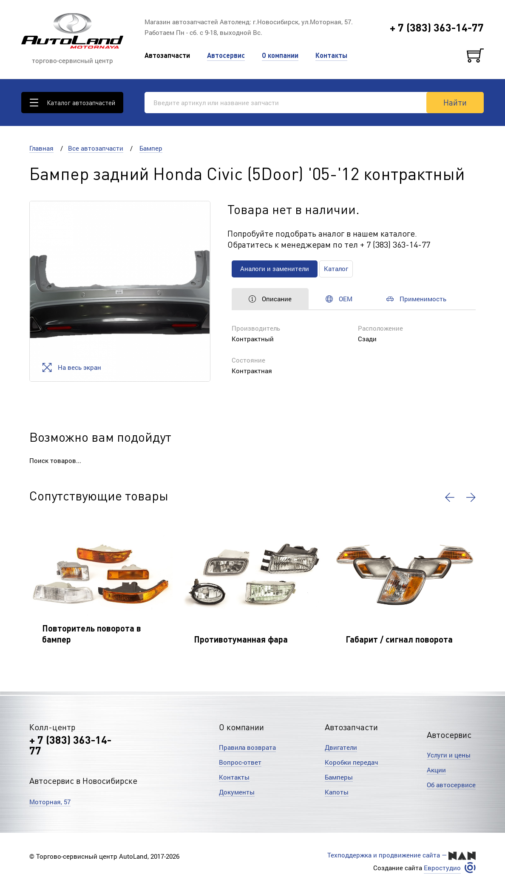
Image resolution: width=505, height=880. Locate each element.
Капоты (337, 792)
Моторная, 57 (50, 801)
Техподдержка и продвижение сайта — (401, 855)
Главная (41, 148)
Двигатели (341, 747)
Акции (436, 770)
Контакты (331, 55)
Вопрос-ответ (240, 762)
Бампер (150, 148)
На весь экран (72, 367)
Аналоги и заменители (274, 268)
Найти (455, 102)
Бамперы (339, 777)
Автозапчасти (167, 55)
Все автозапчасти (95, 148)
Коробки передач (351, 762)
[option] (120, 291)
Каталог (336, 268)
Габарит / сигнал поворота (399, 639)
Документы (237, 792)
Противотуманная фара (241, 639)
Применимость (416, 298)
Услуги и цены (449, 755)
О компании (280, 55)
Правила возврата (247, 747)
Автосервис (226, 55)
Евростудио (442, 868)
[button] (449, 497)
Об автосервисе (451, 784)
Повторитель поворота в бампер (91, 634)
